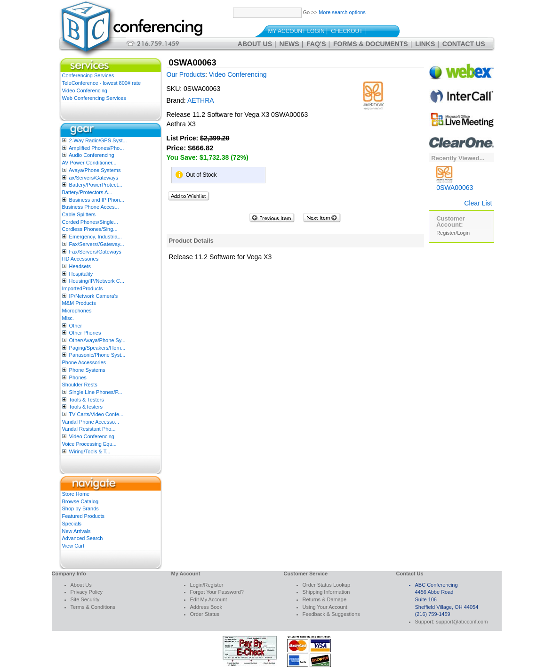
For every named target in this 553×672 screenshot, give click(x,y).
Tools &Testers (86, 407)
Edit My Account (208, 599)
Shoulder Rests (79, 384)
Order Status (204, 614)
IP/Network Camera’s (93, 296)
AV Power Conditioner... (89, 162)
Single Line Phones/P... (95, 392)
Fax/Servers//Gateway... (96, 244)
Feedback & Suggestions (331, 614)
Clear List (478, 203)
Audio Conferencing (91, 155)
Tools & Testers (86, 399)
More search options (342, 12)
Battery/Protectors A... (87, 192)
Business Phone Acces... (90, 207)
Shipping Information (326, 592)
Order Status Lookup (327, 585)
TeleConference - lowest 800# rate (101, 83)
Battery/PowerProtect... (95, 185)
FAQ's (316, 44)
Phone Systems (87, 370)
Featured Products (83, 516)
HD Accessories (80, 259)
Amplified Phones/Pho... (96, 148)
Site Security (85, 599)
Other (75, 325)
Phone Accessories (84, 362)
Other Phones (85, 333)
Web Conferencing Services (94, 98)
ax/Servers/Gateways (94, 177)
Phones (78, 377)
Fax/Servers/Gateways (95, 251)
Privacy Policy (87, 592)
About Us (255, 44)
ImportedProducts (82, 288)
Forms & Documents (370, 44)
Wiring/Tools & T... (90, 451)
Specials (72, 523)
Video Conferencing (84, 90)
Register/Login (453, 233)
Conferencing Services (88, 75)
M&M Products (79, 303)
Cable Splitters (79, 214)
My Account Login (296, 31)
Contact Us (463, 44)
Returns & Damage (325, 599)
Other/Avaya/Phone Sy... (97, 340)
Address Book (206, 607)
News (289, 44)
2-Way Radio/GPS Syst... (98, 140)
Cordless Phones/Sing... (90, 229)
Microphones (77, 310)
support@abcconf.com (462, 621)
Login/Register (207, 585)
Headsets (80, 266)
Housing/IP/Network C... (96, 281)
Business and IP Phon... (96, 200)
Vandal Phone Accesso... (91, 422)
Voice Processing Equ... (89, 444)
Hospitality (81, 274)
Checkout (346, 31)
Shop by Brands (80, 508)
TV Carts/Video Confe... (96, 414)
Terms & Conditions (93, 607)
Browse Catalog (80, 501)
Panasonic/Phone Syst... (97, 355)
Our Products (186, 74)
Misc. (68, 318)
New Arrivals (76, 531)
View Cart (73, 546)
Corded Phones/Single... (90, 222)
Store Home (76, 494)
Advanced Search (82, 538)
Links (425, 44)
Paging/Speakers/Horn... (97, 348)
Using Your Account (325, 607)
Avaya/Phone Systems (94, 170)
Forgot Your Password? (217, 592)
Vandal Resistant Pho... (89, 429)
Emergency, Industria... (95, 236)
